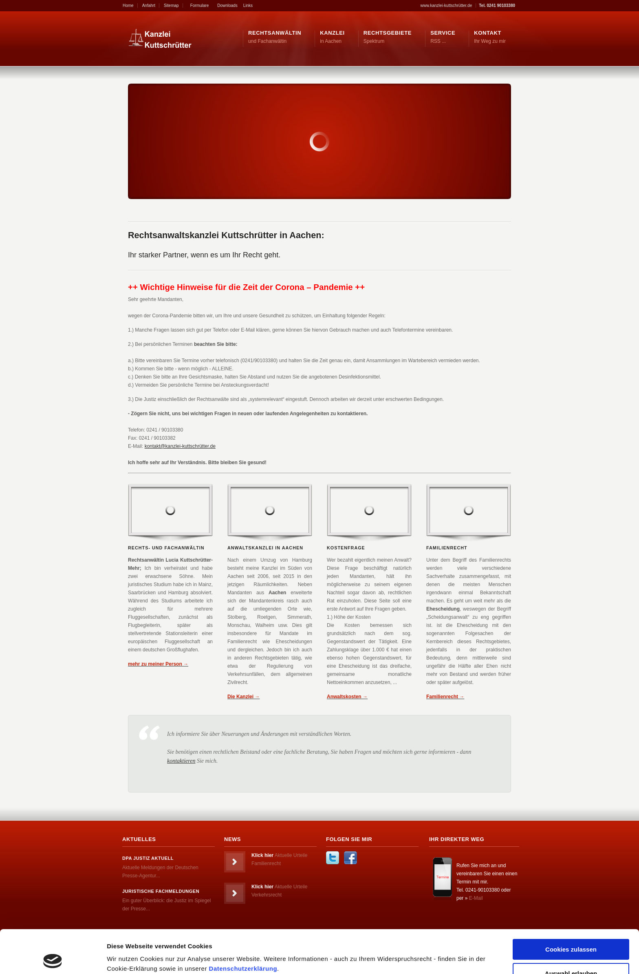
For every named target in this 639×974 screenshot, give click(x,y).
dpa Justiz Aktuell (148, 858)
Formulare (199, 5)
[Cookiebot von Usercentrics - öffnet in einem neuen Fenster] (52, 958)
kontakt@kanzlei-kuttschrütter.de (180, 446)
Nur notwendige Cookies (571, 953)
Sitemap (171, 5)
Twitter (332, 857)
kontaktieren (181, 761)
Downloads (227, 5)
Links (248, 5)
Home (128, 5)
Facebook (350, 857)
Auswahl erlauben (571, 930)
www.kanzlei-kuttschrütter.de (446, 5)
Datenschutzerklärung (243, 925)
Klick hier (262, 855)
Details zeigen (433, 951)
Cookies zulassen (571, 906)
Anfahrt (148, 5)
